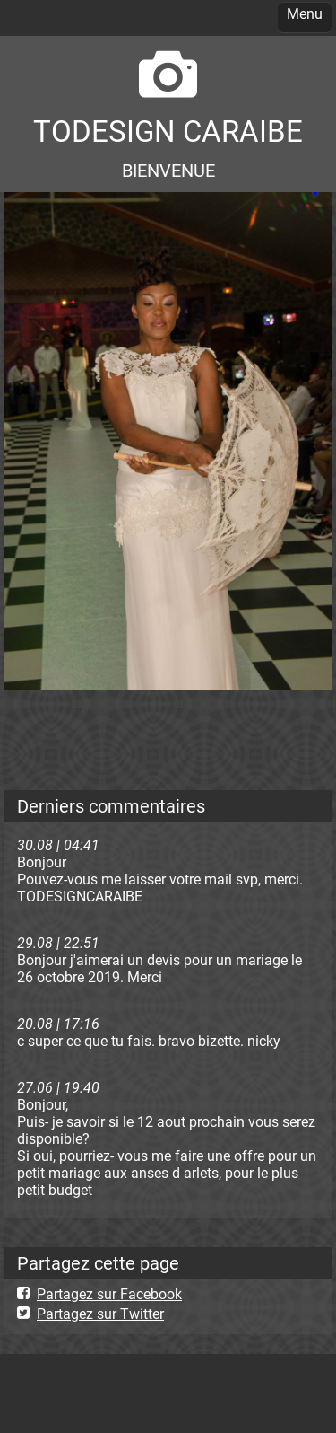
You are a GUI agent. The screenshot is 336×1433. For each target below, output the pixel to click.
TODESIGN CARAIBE (168, 131)
